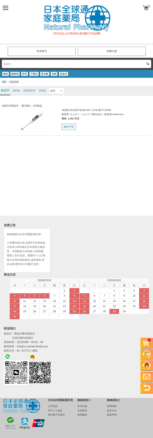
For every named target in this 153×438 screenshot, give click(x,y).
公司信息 (53, 406)
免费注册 (112, 51)
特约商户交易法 (56, 414)
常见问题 (82, 406)
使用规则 (82, 414)
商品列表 (14, 81)
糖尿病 (15, 73)
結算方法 (112, 410)
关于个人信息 (55, 410)
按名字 (5, 90)
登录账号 (41, 51)
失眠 (54, 73)
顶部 (4, 81)
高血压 (63, 73)
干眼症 (34, 73)
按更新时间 (29, 90)
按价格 (16, 90)
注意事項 (82, 410)
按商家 (42, 90)
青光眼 (44, 73)
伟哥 (24, 73)
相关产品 (69, 126)
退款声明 (112, 414)
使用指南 (112, 406)
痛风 (5, 73)
